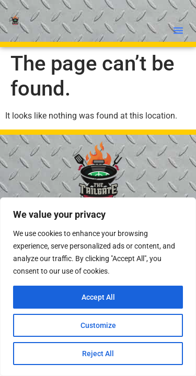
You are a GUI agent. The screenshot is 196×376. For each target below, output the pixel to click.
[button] (178, 30)
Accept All (98, 297)
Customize (98, 325)
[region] (98, 286)
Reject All (98, 353)
